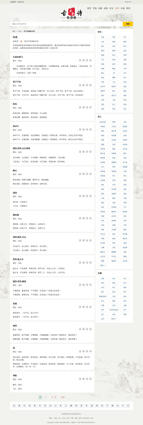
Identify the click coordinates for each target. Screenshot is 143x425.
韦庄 (102, 220)
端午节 (113, 95)
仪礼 (113, 278)
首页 (88, 8)
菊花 (125, 91)
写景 (113, 37)
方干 (125, 207)
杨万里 (113, 131)
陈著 (102, 140)
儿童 (113, 100)
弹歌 (15, 375)
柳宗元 (125, 238)
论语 (113, 314)
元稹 (125, 171)
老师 (102, 109)
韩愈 (113, 198)
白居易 (102, 180)
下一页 (53, 397)
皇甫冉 (113, 220)
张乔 (125, 220)
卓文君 (125, 261)
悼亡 (125, 77)
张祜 (125, 216)
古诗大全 (71, 12)
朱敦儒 (113, 153)
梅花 (125, 64)
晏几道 (102, 153)
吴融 (113, 225)
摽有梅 (16, 215)
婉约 (125, 42)
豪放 (113, 68)
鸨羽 (15, 326)
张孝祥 (125, 140)
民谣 (125, 100)
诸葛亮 (113, 261)
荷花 (125, 82)
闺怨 (102, 64)
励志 (102, 77)
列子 (125, 283)
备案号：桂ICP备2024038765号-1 (83, 422)
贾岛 (102, 194)
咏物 (113, 42)
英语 (127, 8)
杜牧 (125, 185)
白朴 (125, 122)
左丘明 (102, 256)
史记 (102, 319)
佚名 (20, 61)
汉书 (102, 287)
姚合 (102, 185)
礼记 (102, 301)
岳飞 (102, 167)
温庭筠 (113, 194)
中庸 (102, 305)
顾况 (125, 229)
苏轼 (102, 131)
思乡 (125, 51)
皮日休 (113, 216)
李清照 (102, 162)
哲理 (125, 55)
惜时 (125, 95)
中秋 (102, 82)
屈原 (125, 252)
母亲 (125, 104)
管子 (113, 287)
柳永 (125, 153)
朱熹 (125, 135)
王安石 (113, 126)
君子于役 (17, 82)
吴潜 (113, 144)
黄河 (102, 95)
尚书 (113, 292)
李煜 (113, 167)
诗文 (19, 31)
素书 (125, 296)
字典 (94, 8)
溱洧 (15, 193)
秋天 (125, 46)
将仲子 (16, 126)
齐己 (113, 176)
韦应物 (102, 171)
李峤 (102, 229)
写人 (125, 37)
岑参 (113, 203)
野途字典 (128, 2)
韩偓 (102, 216)
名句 (63, 418)
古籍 (122, 8)
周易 (125, 314)
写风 (113, 109)
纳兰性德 (103, 122)
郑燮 (113, 122)
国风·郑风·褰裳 (19, 281)
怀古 (113, 55)
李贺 (113, 243)
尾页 (63, 397)
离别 (102, 51)
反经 (125, 301)
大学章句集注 (114, 310)
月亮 (125, 68)
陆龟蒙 (125, 167)
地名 (125, 86)
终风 (15, 104)
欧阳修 (113, 135)
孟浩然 (102, 211)
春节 (113, 91)
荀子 (125, 292)
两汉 (14, 61)
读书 (102, 100)
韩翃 (125, 243)
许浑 (113, 185)
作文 (110, 8)
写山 (125, 109)
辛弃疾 (113, 140)
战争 (113, 64)
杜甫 (113, 180)
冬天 (125, 73)
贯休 (125, 189)
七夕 (113, 82)
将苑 (113, 283)
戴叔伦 (113, 211)
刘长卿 (113, 189)
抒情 (102, 37)
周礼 (102, 283)
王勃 (113, 247)
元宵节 (102, 86)
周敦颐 (113, 162)
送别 (113, 46)
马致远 (102, 126)
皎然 (102, 189)
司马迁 (113, 256)
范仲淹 (102, 149)
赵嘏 (113, 238)
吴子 (125, 278)
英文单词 (86, 418)
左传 (113, 305)
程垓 (113, 158)
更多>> (102, 265)
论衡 (102, 278)
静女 (15, 170)
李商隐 (113, 171)
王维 (102, 198)
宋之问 (102, 234)
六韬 (113, 296)
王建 (125, 198)
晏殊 (113, 149)
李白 (125, 176)
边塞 (125, 59)
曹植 (102, 261)
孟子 (102, 314)
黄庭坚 (125, 126)
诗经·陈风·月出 (19, 237)
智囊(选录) (102, 296)
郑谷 (102, 207)
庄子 (125, 310)
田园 (102, 68)
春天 (102, 46)
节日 (102, 59)
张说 (102, 225)
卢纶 (125, 225)
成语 (105, 8)
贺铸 (125, 158)
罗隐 (125, 203)
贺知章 (125, 247)
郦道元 (102, 252)
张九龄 (102, 243)
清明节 (102, 91)
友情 (113, 59)
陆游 (102, 135)
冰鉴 (125, 305)
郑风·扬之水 (18, 259)
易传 (113, 301)
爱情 (113, 51)
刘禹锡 (102, 176)
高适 (113, 234)
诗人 (100, 117)
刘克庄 (125, 131)
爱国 (102, 55)
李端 (102, 238)
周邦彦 (102, 158)
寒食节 (113, 86)
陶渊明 (113, 252)
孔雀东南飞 (18, 57)
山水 (102, 42)
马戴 (102, 247)
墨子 (102, 292)
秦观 (102, 144)
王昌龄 (113, 229)
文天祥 (125, 162)
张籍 (125, 180)
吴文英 (125, 149)
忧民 (102, 104)
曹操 (125, 256)
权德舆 (125, 211)
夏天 (102, 73)
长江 (113, 104)
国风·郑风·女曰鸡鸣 (21, 148)
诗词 (116, 8)
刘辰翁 (125, 144)
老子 (102, 310)
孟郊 (125, 194)
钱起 (102, 203)
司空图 (125, 234)
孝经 (125, 287)
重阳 (113, 77)
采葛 (15, 304)
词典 (99, 8)
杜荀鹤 (113, 207)
